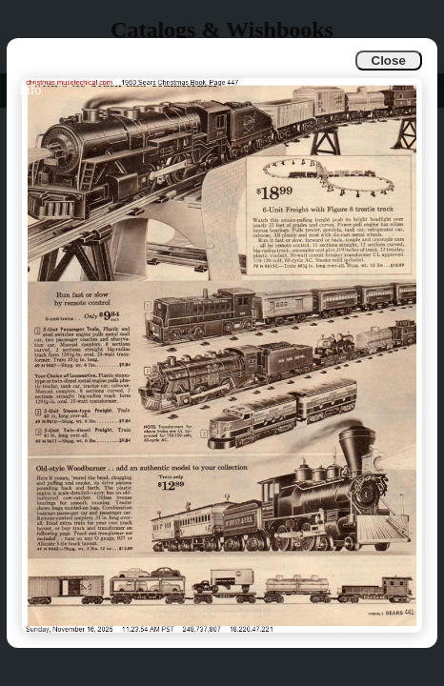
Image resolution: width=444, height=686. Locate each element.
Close (389, 60)
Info (30, 90)
